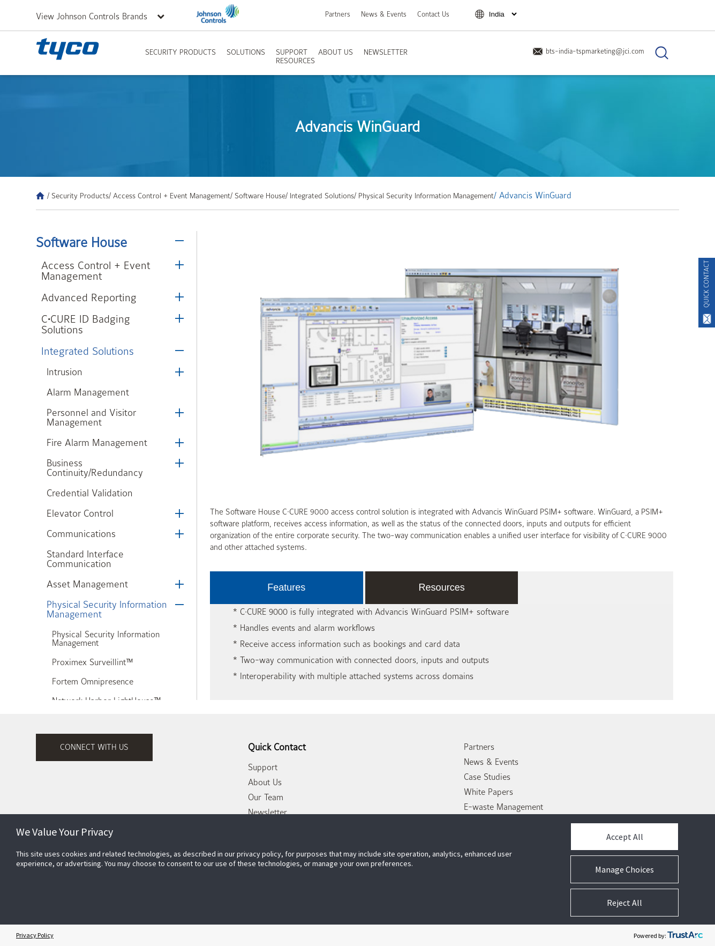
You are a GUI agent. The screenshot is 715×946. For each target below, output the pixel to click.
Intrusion (64, 372)
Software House (81, 242)
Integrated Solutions (87, 351)
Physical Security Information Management (107, 610)
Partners (337, 14)
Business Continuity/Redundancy (95, 468)
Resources (295, 60)
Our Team (265, 797)
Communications (81, 534)
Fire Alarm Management (97, 443)
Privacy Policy (35, 935)
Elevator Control (80, 514)
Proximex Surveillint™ (92, 662)
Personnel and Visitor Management (91, 418)
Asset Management (87, 584)
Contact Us (433, 14)
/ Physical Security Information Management (424, 195)
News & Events (384, 14)
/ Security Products (78, 195)
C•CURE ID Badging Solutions (85, 324)
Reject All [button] (624, 902)
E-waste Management (503, 807)
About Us (335, 52)
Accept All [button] (624, 836)
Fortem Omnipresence (92, 681)
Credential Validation (90, 493)
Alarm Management (88, 392)
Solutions (246, 52)
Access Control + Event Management (95, 271)
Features (286, 587)
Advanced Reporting (89, 297)
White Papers (488, 792)
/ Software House (257, 195)
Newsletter (386, 52)
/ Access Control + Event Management (169, 195)
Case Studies (487, 777)
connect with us (94, 747)
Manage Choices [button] (624, 869)
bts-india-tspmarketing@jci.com (588, 51)
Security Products (180, 52)
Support (291, 52)
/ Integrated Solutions (319, 195)
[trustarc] (685, 935)
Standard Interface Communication (85, 559)
